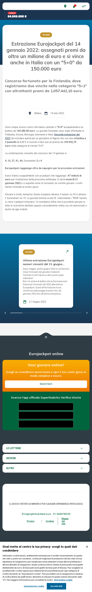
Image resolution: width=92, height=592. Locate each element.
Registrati (46, 423)
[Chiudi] (87, 546)
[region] (46, 567)
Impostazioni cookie (34, 586)
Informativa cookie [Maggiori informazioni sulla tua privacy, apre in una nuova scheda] (63, 580)
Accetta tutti (56, 586)
